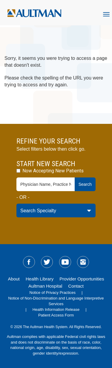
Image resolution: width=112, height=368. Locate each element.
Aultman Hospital (45, 286)
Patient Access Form (56, 315)
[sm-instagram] (83, 262)
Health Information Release (56, 309)
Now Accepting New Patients (50, 171)
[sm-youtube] (65, 262)
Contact (76, 286)
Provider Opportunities (81, 278)
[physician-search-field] (45, 184)
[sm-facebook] (29, 262)
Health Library (39, 278)
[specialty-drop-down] (56, 210)
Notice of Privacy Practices (53, 292)
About (14, 278)
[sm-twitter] (47, 262)
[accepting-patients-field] (18, 171)
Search (85, 184)
